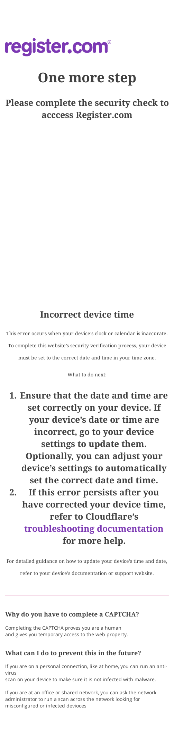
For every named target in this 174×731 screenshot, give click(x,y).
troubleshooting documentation (94, 528)
